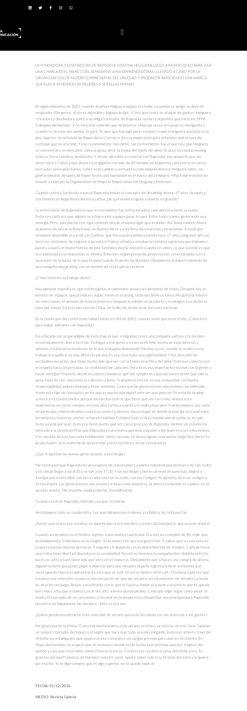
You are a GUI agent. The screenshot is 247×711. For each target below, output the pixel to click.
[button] (122, 32)
